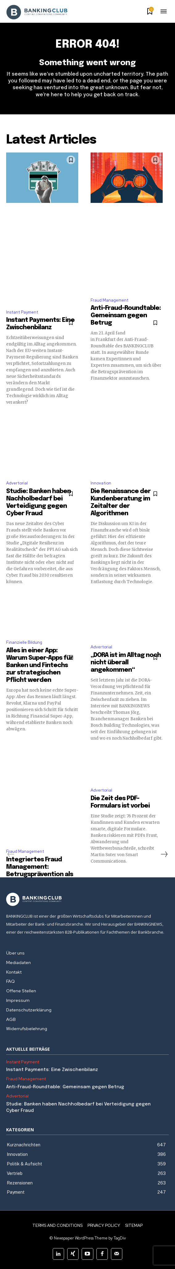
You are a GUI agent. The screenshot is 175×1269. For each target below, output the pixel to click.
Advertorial (17, 483)
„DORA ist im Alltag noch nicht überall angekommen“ (126, 662)
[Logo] (87, 899)
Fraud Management (109, 300)
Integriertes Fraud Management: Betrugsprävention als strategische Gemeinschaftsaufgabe (42, 874)
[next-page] (164, 854)
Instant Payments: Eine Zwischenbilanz (52, 1069)
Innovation (101, 483)
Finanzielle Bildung (24, 642)
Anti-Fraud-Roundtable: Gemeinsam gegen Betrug (126, 315)
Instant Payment (22, 312)
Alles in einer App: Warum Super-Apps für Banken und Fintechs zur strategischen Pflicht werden (39, 665)
